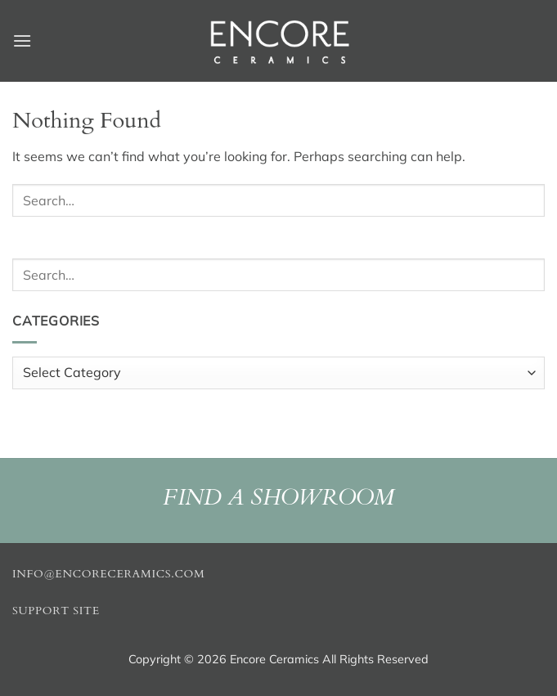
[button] (22, 40)
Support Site (56, 611)
